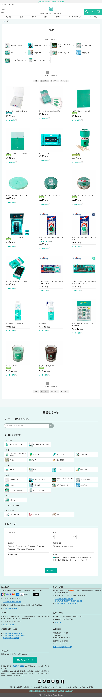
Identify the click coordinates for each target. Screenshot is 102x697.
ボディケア (83, 470)
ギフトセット (14, 500)
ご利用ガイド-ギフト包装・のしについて (68, 603)
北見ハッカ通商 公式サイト (61, 647)
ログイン (83, 687)
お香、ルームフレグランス (65, 480)
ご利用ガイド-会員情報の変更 (12, 633)
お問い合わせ (47, 687)
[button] (54, 73)
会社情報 (68, 691)
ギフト (58, 17)
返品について (59, 622)
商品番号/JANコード (14, 555)
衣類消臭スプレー (15, 480)
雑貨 (45, 17)
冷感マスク (36, 485)
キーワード (11, 533)
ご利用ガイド (28, 687)
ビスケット (83, 454)
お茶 (34, 460)
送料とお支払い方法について (12, 602)
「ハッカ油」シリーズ (16, 444)
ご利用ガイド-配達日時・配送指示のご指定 (68, 601)
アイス (12, 460)
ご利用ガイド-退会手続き (11, 638)
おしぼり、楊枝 (85, 480)
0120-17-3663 (18, 665)
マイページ (67, 687)
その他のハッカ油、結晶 (41, 444)
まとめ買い (36, 515)
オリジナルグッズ (62, 485)
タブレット (60, 454)
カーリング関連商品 (16, 490)
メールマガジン (58, 687)
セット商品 (93, 17)
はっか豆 (36, 454)
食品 (21, 17)
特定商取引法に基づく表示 (37, 691)
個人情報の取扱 (52, 691)
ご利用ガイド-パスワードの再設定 (14, 635)
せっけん (36, 470)
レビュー (75, 687)
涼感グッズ (83, 485)
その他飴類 (60, 460)
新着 (36, 81)
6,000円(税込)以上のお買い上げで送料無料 (51, 2)
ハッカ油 (8, 17)
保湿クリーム (14, 470)
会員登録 (90, 687)
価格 (54, 533)
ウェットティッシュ (39, 480)
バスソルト (60, 470)
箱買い (59, 515)
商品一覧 (12, 687)
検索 (51, 425)
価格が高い (54, 81)
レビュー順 (64, 81)
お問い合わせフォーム (25, 659)
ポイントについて (8, 625)
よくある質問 (37, 687)
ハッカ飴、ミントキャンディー (18, 454)
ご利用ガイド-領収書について (12, 608)
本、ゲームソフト (38, 490)
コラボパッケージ (75, 17)
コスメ (33, 17)
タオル (12, 485)
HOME (3, 21)
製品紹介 (19, 687)
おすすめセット (14, 515)
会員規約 (61, 691)
